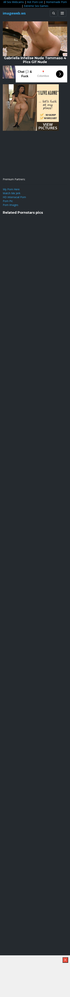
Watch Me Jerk (11, 193)
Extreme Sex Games (36, 6)
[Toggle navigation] (62, 13)
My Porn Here (11, 189)
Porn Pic (8, 201)
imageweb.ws (14, 13)
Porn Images (10, 205)
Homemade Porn (56, 2)
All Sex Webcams (13, 2)
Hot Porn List (35, 2)
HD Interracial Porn (14, 197)
